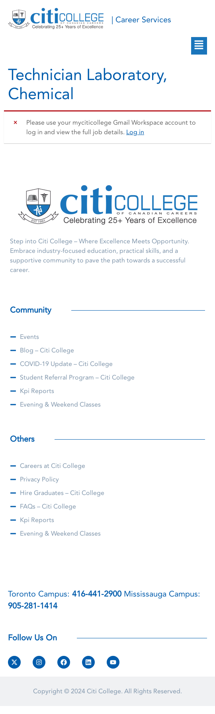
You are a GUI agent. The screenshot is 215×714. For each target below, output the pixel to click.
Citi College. (105, 691)
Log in (135, 132)
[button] (199, 46)
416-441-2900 (96, 594)
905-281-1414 (32, 606)
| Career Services (141, 19)
